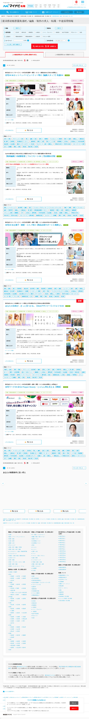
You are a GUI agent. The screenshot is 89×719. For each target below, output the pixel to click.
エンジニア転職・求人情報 (65, 598)
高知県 (12, 637)
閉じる (74, 703)
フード (33, 553)
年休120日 (6, 215)
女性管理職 (16, 372)
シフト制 (53, 141)
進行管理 (20, 207)
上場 (45, 144)
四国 (50, 6)
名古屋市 (25, 612)
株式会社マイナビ (22, 666)
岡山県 (24, 627)
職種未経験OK (62, 567)
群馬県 (24, 584)
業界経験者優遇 (38, 210)
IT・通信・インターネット (38, 534)
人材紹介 (34, 607)
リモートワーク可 (36, 584)
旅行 (22, 138)
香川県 (18, 635)
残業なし (50, 144)
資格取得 (33, 141)
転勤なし (75, 138)
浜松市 (18, 612)
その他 (33, 570)
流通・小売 (35, 551)
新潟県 (12, 598)
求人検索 (6, 697)
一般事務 (46, 138)
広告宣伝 (29, 450)
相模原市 (25, 594)
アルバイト (39, 144)
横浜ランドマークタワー (22, 144)
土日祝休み (73, 141)
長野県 (24, 598)
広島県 (12, 629)
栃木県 (18, 584)
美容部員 (19, 288)
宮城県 (24, 576)
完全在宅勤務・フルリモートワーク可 (41, 582)
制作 (65, 138)
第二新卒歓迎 (35, 578)
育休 (47, 141)
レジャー (34, 549)
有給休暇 (6, 144)
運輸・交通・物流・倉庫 (38, 564)
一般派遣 (34, 611)
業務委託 (34, 605)
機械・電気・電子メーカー (38, 536)
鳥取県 (12, 627)
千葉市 (12, 592)
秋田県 (12, 578)
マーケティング (12, 207)
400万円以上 (62, 538)
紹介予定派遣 (35, 613)
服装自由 (82, 138)
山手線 (62, 374)
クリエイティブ (12, 553)
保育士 (43, 369)
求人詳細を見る (9, 130)
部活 (49, 374)
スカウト (66, 12)
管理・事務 (11, 559)
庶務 (59, 450)
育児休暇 (12, 374)
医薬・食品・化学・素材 (15, 549)
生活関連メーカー (36, 543)
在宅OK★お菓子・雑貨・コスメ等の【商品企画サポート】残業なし (33, 225)
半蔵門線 (74, 374)
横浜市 (12, 594)
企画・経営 (11, 541)
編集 (31, 138)
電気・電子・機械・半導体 (15, 547)
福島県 (24, 578)
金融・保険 (35, 557)
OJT (22, 212)
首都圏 (49, 5)
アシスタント (53, 138)
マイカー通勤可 (36, 593)
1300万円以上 (62, 557)
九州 (54, 6)
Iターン (26, 141)
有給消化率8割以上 (36, 580)
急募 (70, 138)
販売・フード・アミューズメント (17, 536)
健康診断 (74, 210)
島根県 (18, 627)
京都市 (12, 621)
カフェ (80, 374)
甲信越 (30, 6)
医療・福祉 (11, 538)
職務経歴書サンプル (64, 575)
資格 (60, 590)
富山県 (12, 604)
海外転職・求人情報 (64, 596)
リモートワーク (76, 144)
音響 (70, 207)
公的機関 (34, 568)
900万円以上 (62, 549)
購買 (38, 288)
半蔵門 (5, 369)
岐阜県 (12, 608)
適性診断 (61, 585)
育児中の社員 (67, 144)
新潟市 (12, 600)
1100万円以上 (62, 553)
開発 (9, 288)
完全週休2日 (20, 141)
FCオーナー (35, 615)
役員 (33, 617)
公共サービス (12, 557)
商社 (33, 545)
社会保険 (12, 144)
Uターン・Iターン (63, 588)
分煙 (43, 141)
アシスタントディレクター (55, 207)
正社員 (32, 144)
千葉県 (17, 588)
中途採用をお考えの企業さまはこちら (77, 7)
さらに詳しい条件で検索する (13, 44)
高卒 (83, 144)
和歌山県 (25, 618)
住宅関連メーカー (36, 541)
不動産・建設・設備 (37, 562)
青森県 (12, 576)
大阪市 (18, 621)
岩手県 (18, 576)
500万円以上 (62, 540)
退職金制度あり (36, 595)
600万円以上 (62, 542)
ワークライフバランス (56, 291)
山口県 (18, 629)
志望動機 (61, 581)
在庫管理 (50, 288)
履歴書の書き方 (63, 577)
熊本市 (24, 647)
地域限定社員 (39, 215)
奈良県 (18, 618)
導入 (27, 138)
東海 (36, 6)
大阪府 (24, 616)
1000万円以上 (62, 551)
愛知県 (24, 608)
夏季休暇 (34, 212)
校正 (36, 138)
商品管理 (43, 288)
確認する (74, 708)
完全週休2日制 (35, 591)
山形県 (18, 578)
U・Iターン (33, 291)
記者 (43, 450)
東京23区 (25, 592)
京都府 (18, 616)
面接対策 (61, 592)
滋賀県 (12, 616)
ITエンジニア (12, 545)
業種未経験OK (62, 569)
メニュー (82, 4)
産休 (23, 372)
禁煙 (38, 141)
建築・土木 (11, 543)
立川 (5, 146)
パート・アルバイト (37, 609)
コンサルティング (36, 559)
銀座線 (68, 374)
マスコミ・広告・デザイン (38, 555)
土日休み (66, 141)
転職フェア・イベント (52, 12)
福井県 (24, 604)
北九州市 (19, 647)
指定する (18, 28)
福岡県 (12, 641)
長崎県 (24, 641)
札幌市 (15, 572)
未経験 (60, 212)
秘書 (60, 288)
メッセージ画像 (9, 119)
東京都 (24, 146)
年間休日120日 (58, 144)
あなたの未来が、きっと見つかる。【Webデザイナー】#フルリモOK (34, 306)
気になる (79, 12)
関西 (41, 6)
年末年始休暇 (81, 141)
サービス (34, 547)
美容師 (60, 138)
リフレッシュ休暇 (8, 212)
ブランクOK (16, 296)
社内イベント (29, 372)
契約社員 (77, 372)
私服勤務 (6, 374)
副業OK (34, 586)
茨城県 (12, 584)
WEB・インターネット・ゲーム (16, 566)
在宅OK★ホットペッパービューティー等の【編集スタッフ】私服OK (34, 75)
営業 (5, 207)
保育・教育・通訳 (13, 564)
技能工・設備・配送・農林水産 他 (17, 555)
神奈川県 (30, 146)
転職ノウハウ (33, 12)
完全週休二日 (33, 453)
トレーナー (65, 288)
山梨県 (18, 598)
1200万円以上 (62, 555)
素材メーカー (35, 538)
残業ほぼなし (57, 455)
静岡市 (12, 612)
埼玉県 (36, 146)
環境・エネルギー (36, 566)
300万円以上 (62, 536)
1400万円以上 (62, 559)
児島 (9, 138)
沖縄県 (18, 645)
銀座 (10, 369)
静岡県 (18, 608)
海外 (58, 6)
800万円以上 (62, 547)
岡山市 (12, 631)
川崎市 (17, 594)
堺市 (24, 621)
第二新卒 (6, 141)
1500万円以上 (62, 561)
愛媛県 (24, 635)
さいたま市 (18, 592)
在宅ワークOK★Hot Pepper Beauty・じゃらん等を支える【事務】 (33, 387)
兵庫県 (12, 618)
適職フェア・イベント (64, 583)
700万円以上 (62, 544)
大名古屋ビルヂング (23, 293)
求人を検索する (14, 12)
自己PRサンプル (63, 579)
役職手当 (67, 210)
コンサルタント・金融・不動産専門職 (18, 551)
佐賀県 (18, 641)
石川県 (18, 604)
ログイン (76, 4)
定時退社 (12, 141)
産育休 (58, 293)
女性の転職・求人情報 (64, 600)
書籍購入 (17, 212)
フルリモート (47, 215)
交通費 (26, 291)
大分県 (18, 643)
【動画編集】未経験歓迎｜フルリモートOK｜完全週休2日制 (30, 156)
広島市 (18, 631)
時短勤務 (59, 141)
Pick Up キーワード (15, 697)
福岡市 (12, 647)
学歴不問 (10, 210)
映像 (65, 207)
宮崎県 (24, 643)
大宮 (5, 138)
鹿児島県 (13, 645)
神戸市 (12, 623)
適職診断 (61, 594)
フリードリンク (26, 374)
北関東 (45, 5)
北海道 (36, 5)
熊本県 (12, 643)
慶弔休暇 (31, 215)
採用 (40, 138)
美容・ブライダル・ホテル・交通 (17, 562)
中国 (45, 6)
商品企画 (26, 288)
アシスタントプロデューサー (40, 207)
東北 (41, 5)
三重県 (12, 610)
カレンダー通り (7, 296)
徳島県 (12, 635)
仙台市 (12, 580)
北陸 (58, 5)
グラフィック (16, 138)
